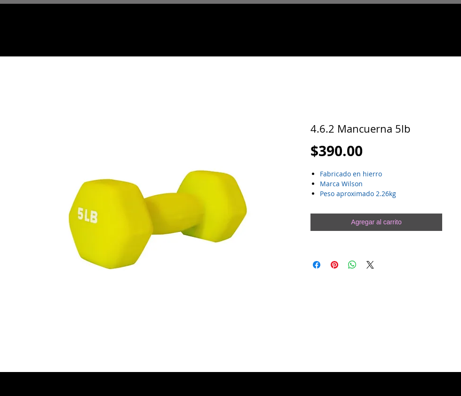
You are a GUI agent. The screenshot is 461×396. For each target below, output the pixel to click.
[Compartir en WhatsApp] (352, 264)
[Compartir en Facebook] (316, 264)
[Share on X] (370, 264)
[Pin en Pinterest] (334, 264)
